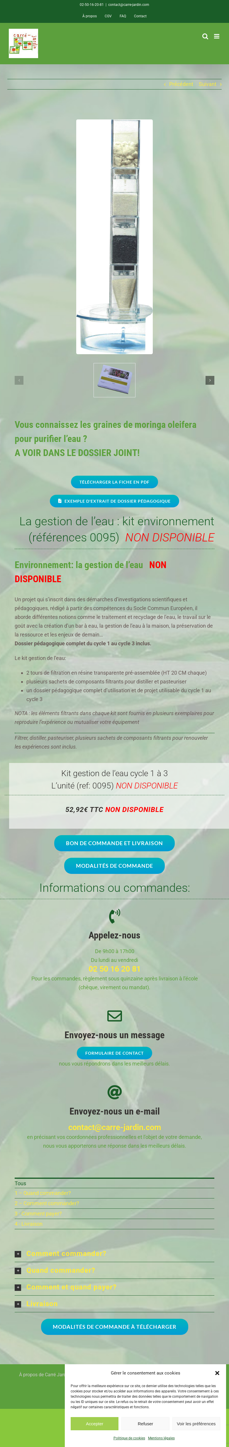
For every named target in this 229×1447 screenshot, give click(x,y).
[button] (217, 1373)
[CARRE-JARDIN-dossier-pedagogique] (114, 366)
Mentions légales (161, 1438)
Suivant (207, 84)
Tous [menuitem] (20, 1183)
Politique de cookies (129, 1438)
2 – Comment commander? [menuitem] (47, 1203)
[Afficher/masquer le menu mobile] (217, 36)
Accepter (94, 1423)
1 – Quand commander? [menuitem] (43, 1193)
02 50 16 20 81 (115, 969)
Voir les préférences (196, 1423)
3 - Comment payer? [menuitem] (38, 1213)
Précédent (181, 84)
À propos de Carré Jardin (44, 1374)
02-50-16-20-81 (92, 5)
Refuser (145, 1423)
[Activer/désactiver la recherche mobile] (205, 36)
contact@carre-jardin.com (128, 5)
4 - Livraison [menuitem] (29, 1224)
